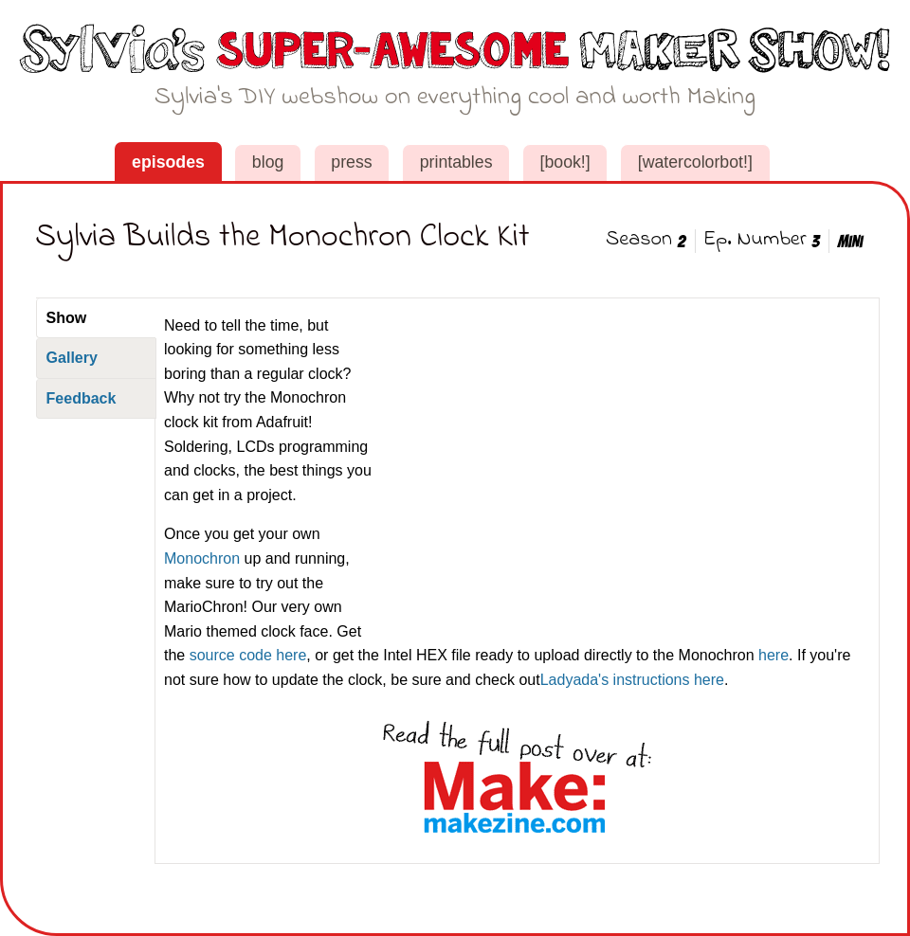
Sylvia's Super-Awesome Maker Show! (455, 73)
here (773, 655)
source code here (248, 655)
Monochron (202, 558)
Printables (456, 162)
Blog (268, 162)
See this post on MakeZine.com (517, 777)
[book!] (565, 162)
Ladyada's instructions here (632, 680)
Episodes (168, 162)
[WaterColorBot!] (695, 162)
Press (351, 162)
